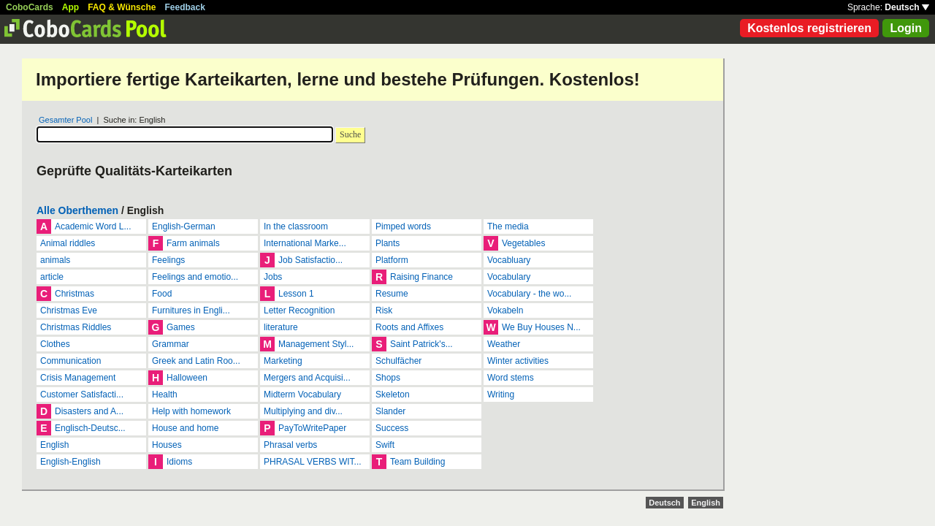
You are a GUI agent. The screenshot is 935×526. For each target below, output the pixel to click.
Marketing (283, 361)
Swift (384, 445)
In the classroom (296, 226)
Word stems (510, 378)
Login (906, 28)
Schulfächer (398, 361)
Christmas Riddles (75, 327)
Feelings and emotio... (195, 277)
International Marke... (305, 243)
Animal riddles (67, 243)
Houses (167, 445)
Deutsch (907, 7)
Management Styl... (316, 344)
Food (162, 294)
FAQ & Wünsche (122, 7)
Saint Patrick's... (421, 344)
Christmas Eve (68, 310)
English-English (70, 462)
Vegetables (523, 243)
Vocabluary (508, 260)
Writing (500, 394)
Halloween (187, 378)
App (70, 7)
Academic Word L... (93, 226)
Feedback (185, 7)
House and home (185, 428)
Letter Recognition (299, 310)
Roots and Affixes (409, 327)
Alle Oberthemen (77, 210)
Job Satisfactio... (310, 260)
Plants (387, 243)
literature (281, 327)
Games (181, 327)
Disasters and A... (89, 411)
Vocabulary (508, 277)
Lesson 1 (296, 294)
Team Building (417, 462)
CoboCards (29, 7)
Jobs (273, 277)
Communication (70, 361)
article (52, 277)
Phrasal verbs (290, 445)
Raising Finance (421, 277)
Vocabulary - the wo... (529, 294)
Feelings (168, 260)
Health (165, 394)
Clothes (55, 344)
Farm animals (193, 243)
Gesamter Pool (65, 119)
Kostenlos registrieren (809, 28)
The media (508, 226)
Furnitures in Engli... (191, 310)
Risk (383, 310)
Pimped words (403, 226)
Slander (390, 411)
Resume (391, 294)
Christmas (74, 294)
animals (55, 260)
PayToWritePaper (312, 428)
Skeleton (392, 394)
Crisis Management (77, 378)
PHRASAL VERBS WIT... (313, 462)
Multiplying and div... (303, 411)
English (54, 445)
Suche (350, 134)
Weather (503, 344)
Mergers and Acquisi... (307, 378)
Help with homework (191, 411)
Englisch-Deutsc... (90, 428)
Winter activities (518, 361)
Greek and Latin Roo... (196, 361)
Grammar (170, 344)
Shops (387, 378)
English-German (183, 226)
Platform (391, 260)
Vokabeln (505, 310)
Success (391, 428)
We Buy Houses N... (541, 327)
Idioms (179, 462)
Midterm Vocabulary (302, 394)
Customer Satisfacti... (81, 394)
